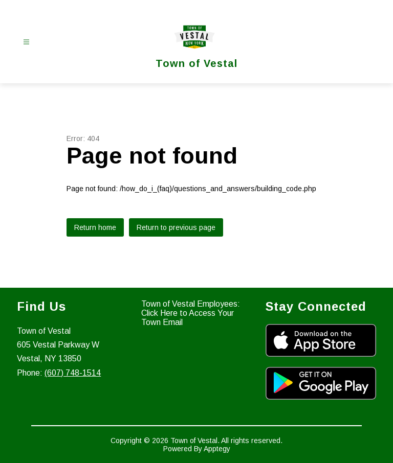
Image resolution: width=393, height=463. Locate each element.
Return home (95, 227)
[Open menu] (26, 42)
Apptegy (217, 449)
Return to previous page (176, 227)
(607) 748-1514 (73, 372)
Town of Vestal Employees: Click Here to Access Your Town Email (190, 313)
